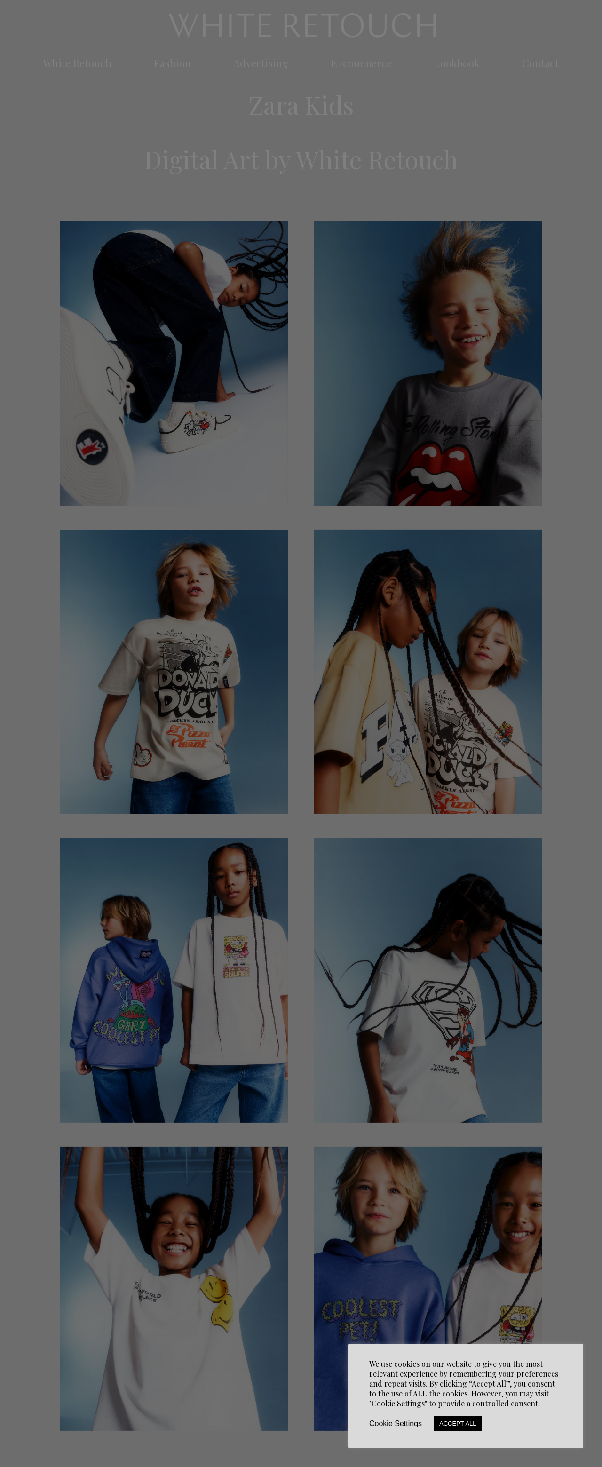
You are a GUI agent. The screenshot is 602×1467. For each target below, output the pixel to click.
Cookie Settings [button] (395, 1423)
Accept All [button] (457, 1423)
